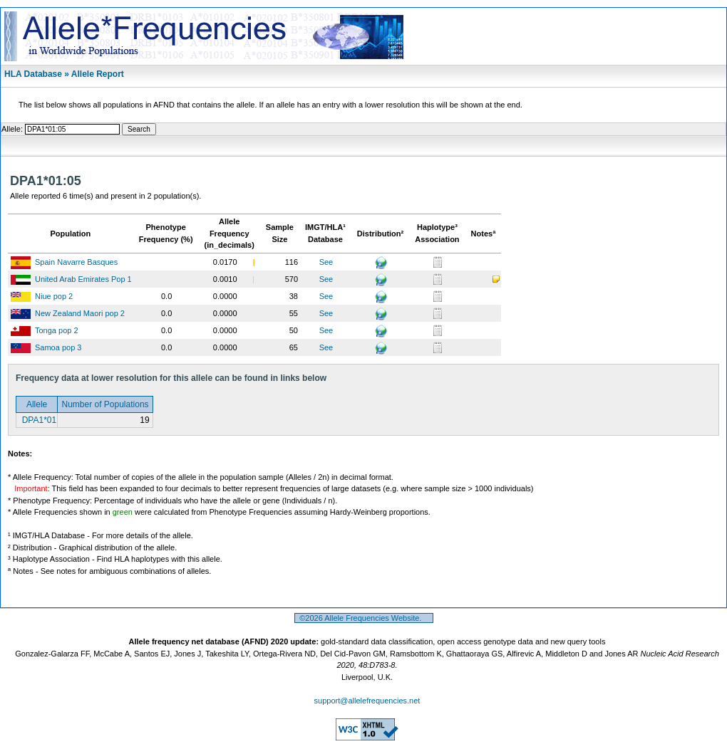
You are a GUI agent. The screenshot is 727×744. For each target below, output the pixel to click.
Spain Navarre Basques (76, 262)
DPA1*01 (37, 420)
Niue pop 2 (54, 296)
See (326, 262)
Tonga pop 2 (56, 330)
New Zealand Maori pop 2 (80, 313)
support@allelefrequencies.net (367, 700)
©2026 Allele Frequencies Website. (364, 618)
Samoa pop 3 (58, 347)
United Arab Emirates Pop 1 (83, 279)
